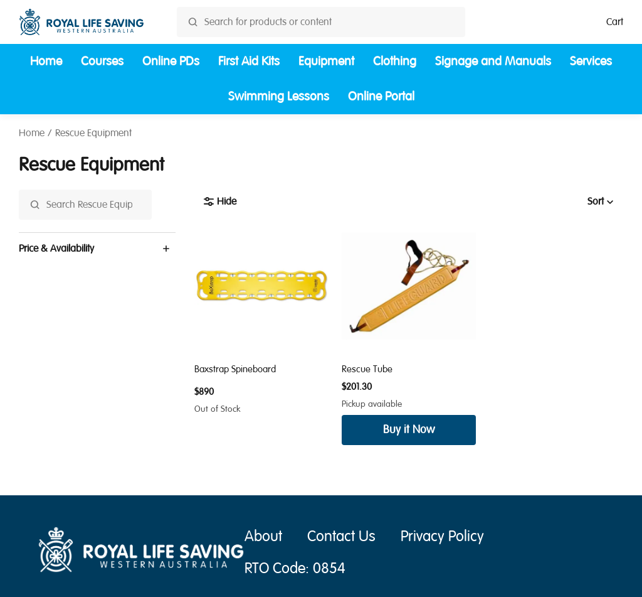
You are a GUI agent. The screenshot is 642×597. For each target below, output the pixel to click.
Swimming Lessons (278, 96)
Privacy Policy (442, 536)
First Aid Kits (249, 61)
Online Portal (381, 96)
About (263, 536)
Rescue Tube (367, 369)
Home (46, 61)
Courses (102, 61)
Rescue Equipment (93, 133)
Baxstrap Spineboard (235, 369)
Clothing (394, 61)
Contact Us (341, 536)
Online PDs (170, 61)
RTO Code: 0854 (295, 568)
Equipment (326, 61)
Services (591, 61)
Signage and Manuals (493, 61)
